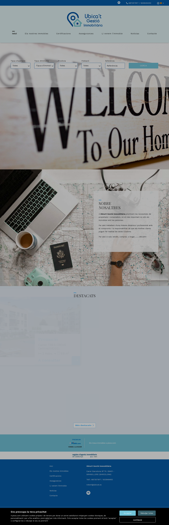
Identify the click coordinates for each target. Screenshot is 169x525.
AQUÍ (47, 518)
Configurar (137, 520)
